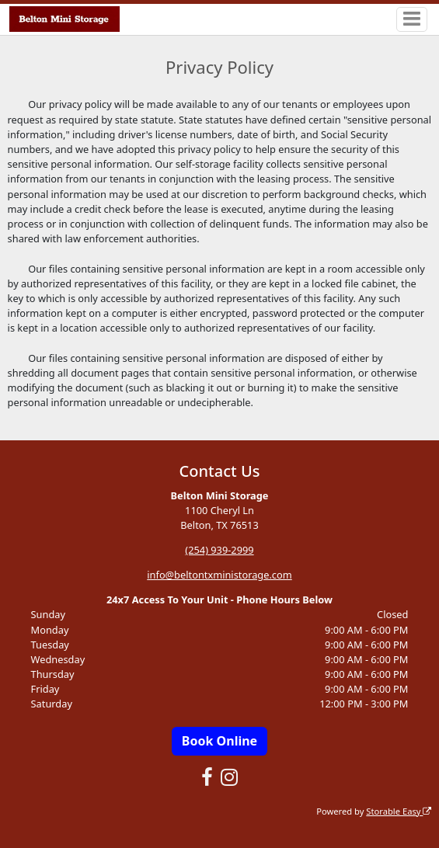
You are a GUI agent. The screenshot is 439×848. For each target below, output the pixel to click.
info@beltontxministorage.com (219, 575)
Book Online (219, 740)
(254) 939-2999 (219, 550)
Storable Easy (398, 811)
